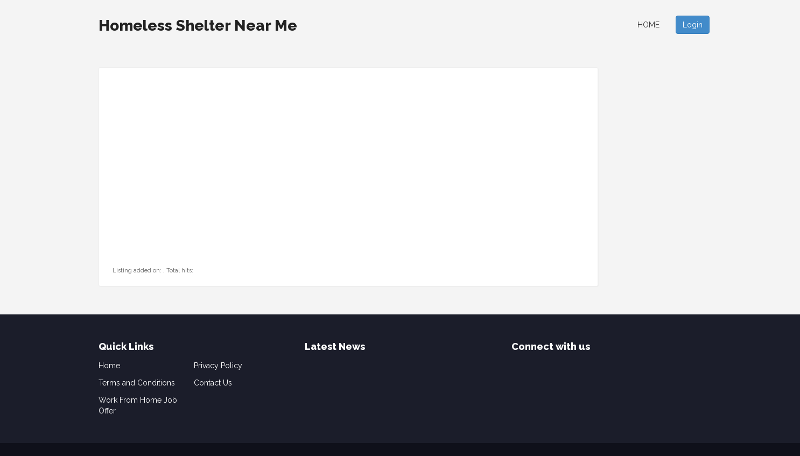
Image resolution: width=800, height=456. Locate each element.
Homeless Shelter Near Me (198, 25)
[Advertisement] (180, 197)
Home (648, 24)
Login (693, 24)
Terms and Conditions (137, 382)
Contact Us (213, 382)
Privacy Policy (218, 365)
